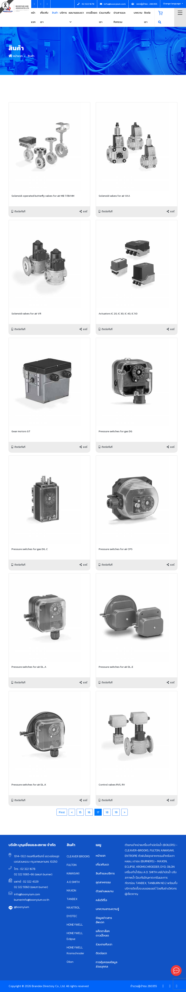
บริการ (63, 13)
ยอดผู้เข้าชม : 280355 (144, 4)
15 (80, 812)
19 (116, 812)
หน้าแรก (16, 56)
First (62, 812)
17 (98, 812)
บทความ (138, 13)
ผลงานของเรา (76, 13)
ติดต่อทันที (18, 211)
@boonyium (21, 907)
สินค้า (55, 13)
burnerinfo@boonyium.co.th (31, 899)
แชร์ (83, 211)
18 (107, 812)
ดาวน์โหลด (91, 13)
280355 (152, 986)
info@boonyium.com (27, 894)
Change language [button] (172, 3)
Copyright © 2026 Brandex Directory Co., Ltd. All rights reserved (49, 986)
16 (89, 812)
